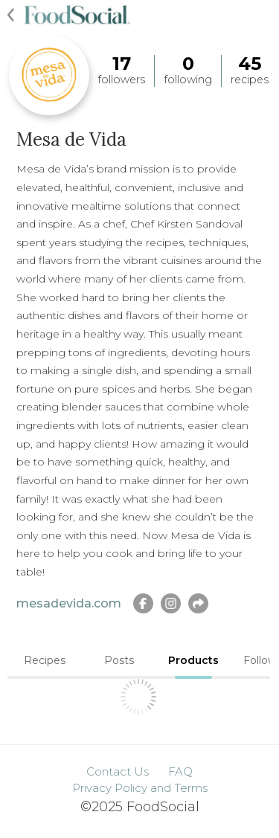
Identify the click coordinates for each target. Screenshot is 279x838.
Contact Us (117, 771)
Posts (119, 660)
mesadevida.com (68, 603)
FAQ (180, 771)
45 (249, 63)
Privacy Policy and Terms (140, 788)
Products (193, 660)
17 (121, 63)
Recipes (44, 660)
